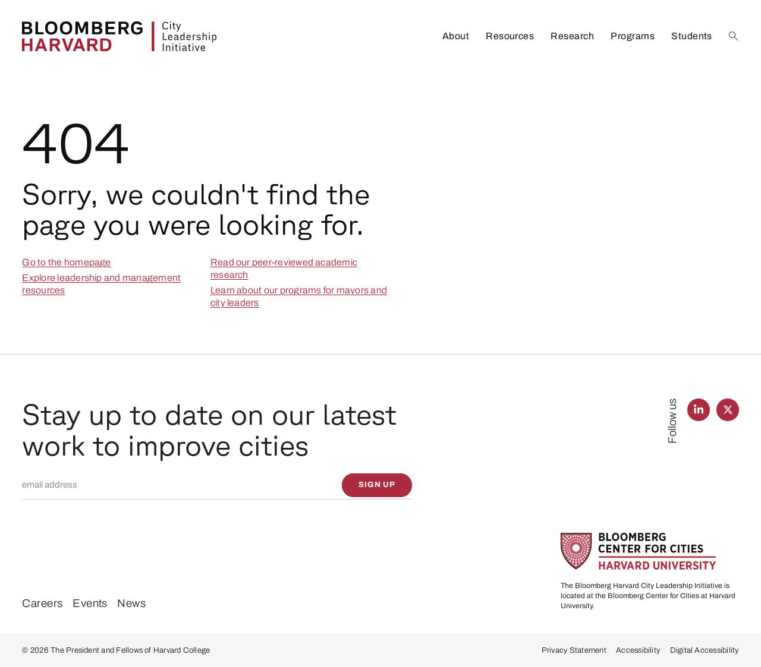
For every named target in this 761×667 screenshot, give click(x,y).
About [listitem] (455, 36)
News (131, 603)
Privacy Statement (574, 650)
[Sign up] (377, 485)
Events (90, 603)
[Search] (733, 36)
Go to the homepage (66, 262)
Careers (42, 603)
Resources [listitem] (510, 36)
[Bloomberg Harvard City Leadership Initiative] (119, 36)
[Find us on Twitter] (727, 410)
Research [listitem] (572, 36)
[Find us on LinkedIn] (698, 410)
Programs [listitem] (633, 36)
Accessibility (638, 650)
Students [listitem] (691, 36)
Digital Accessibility (704, 650)
